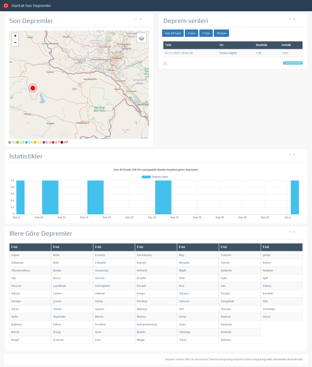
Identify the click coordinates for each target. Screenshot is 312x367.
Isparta (99, 309)
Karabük (268, 293)
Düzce (267, 316)
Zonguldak (227, 301)
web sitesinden (276, 359)
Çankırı (57, 293)
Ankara (15, 293)
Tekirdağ (184, 332)
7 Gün (206, 33)
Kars (98, 339)
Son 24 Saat (173, 33)
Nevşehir (184, 262)
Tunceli (225, 262)
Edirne (57, 324)
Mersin (99, 316)
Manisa (141, 316)
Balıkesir (16, 324)
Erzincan (58, 339)
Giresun (100, 278)
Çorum (57, 301)
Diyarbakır (59, 316)
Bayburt (226, 316)
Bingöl (15, 339)
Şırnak (266, 255)
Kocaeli (141, 285)
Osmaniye (269, 309)
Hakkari (100, 293)
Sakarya (184, 293)
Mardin (141, 332)
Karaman (226, 324)
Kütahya (142, 301)
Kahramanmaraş (147, 324)
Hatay (99, 301)
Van (223, 285)
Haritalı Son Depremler (31, 5)
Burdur (57, 270)
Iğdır (265, 278)
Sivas (182, 324)
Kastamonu (144, 255)
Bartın (266, 262)
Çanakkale (59, 285)
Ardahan (268, 270)
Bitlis (56, 255)
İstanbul (100, 324)
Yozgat (225, 293)
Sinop (182, 316)
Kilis (265, 301)
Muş (181, 255)
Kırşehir (141, 278)
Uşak (224, 278)
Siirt (181, 309)
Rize (181, 285)
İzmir (98, 332)
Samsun (184, 301)
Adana (15, 255)
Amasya (16, 285)
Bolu (56, 262)
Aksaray (226, 309)
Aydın (14, 316)
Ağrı (13, 278)
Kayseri (141, 262)
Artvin (15, 309)
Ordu (182, 278)
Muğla (141, 339)
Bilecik (15, 332)
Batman (226, 339)
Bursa (56, 278)
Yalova (267, 285)
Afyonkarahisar (20, 270)
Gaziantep (101, 270)
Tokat (183, 339)
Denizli (57, 309)
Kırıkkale (226, 332)
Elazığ (56, 332)
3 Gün (191, 33)
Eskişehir (100, 262)
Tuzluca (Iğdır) (228, 53)
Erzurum (100, 255)
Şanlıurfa (226, 270)
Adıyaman (17, 262)
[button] (33, 88)
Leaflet (144, 138)
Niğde (182, 270)
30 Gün (221, 33)
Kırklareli (142, 270)
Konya (141, 293)
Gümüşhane (102, 285)
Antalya (16, 301)
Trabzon (226, 255)
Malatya (142, 309)
